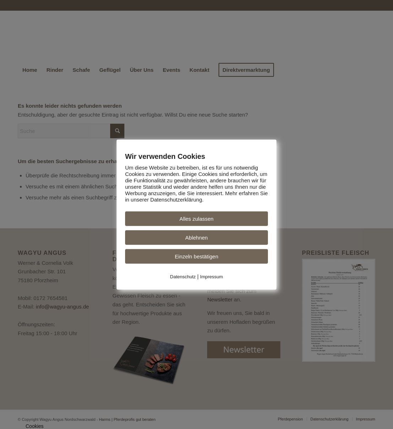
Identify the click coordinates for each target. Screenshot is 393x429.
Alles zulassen (196, 218)
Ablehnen (196, 237)
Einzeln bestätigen (197, 256)
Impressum (211, 276)
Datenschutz (183, 276)
